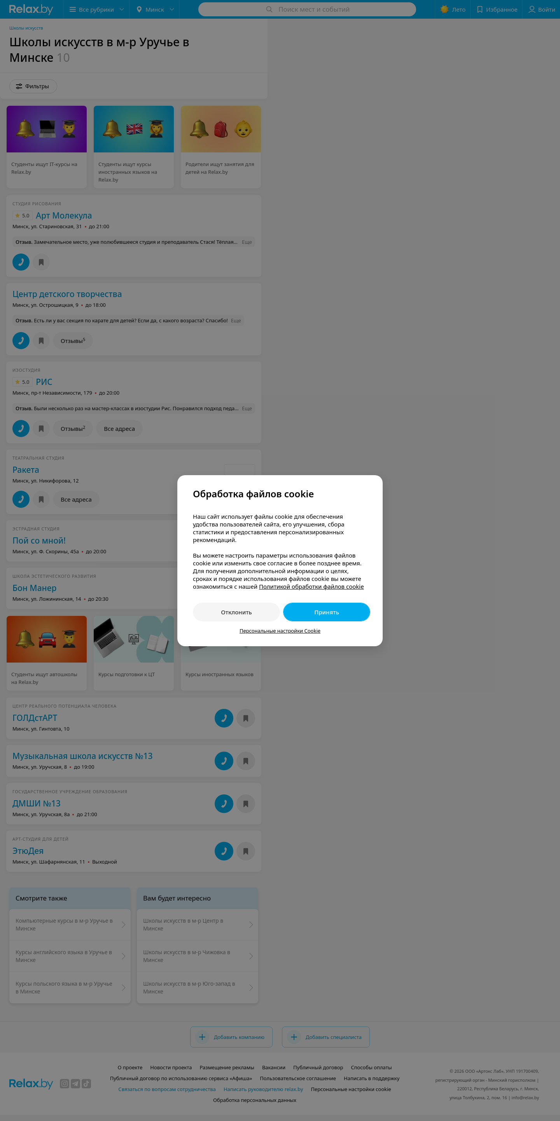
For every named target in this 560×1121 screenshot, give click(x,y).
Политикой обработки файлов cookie (311, 586)
